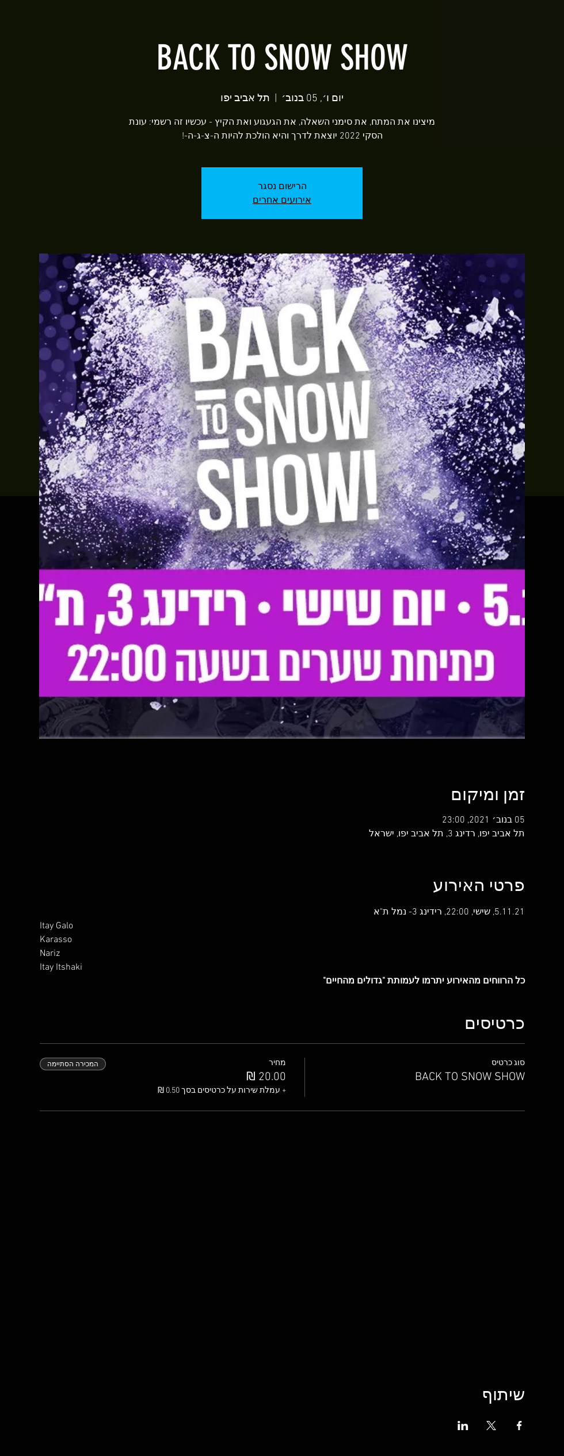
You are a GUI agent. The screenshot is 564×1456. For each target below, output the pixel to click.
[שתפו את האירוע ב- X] (491, 1425)
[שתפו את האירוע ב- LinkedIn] (463, 1425)
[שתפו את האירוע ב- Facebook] (519, 1425)
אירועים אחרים (282, 199)
